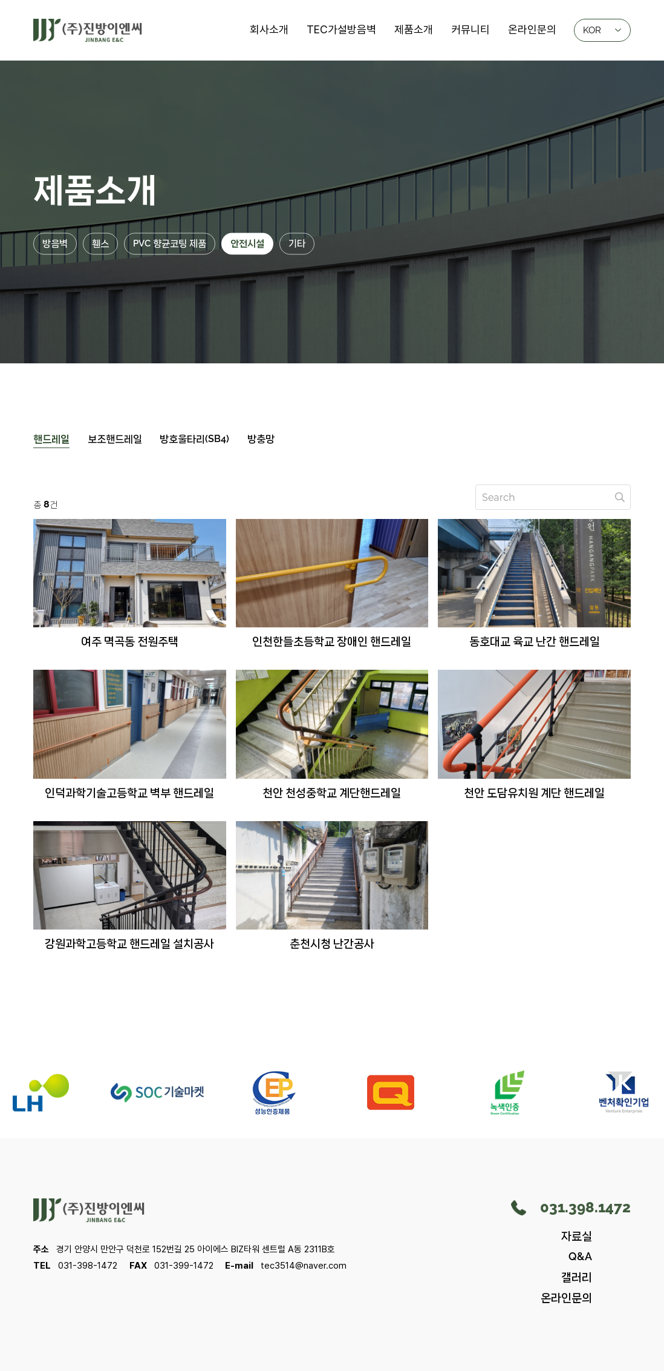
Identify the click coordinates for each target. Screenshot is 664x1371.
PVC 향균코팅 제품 (169, 243)
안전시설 (247, 243)
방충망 (261, 438)
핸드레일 (51, 438)
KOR (602, 29)
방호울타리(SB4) (195, 438)
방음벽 (55, 243)
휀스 (100, 243)
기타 (296, 243)
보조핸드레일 (115, 438)
